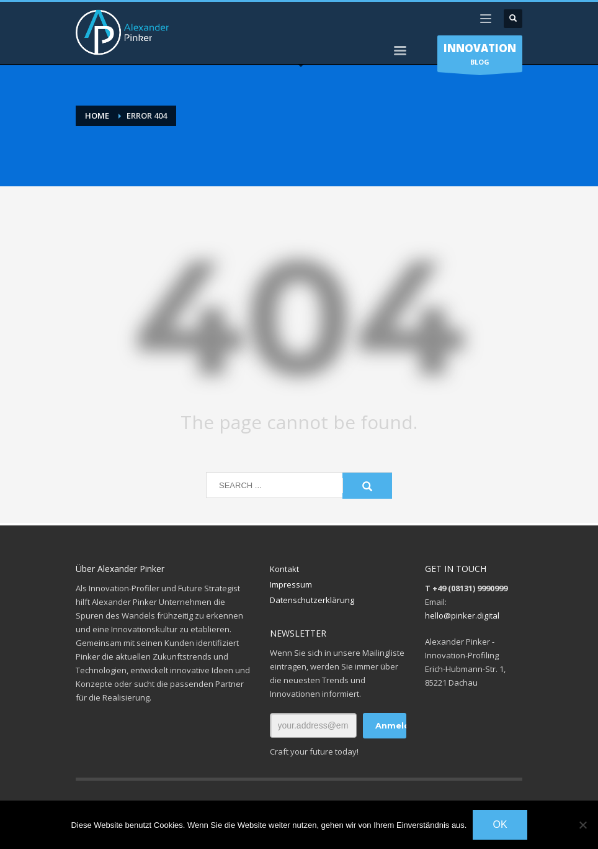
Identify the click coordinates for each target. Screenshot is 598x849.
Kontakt (284, 568)
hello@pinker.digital (462, 615)
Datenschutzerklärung (312, 600)
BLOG (479, 56)
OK (500, 824)
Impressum (291, 584)
